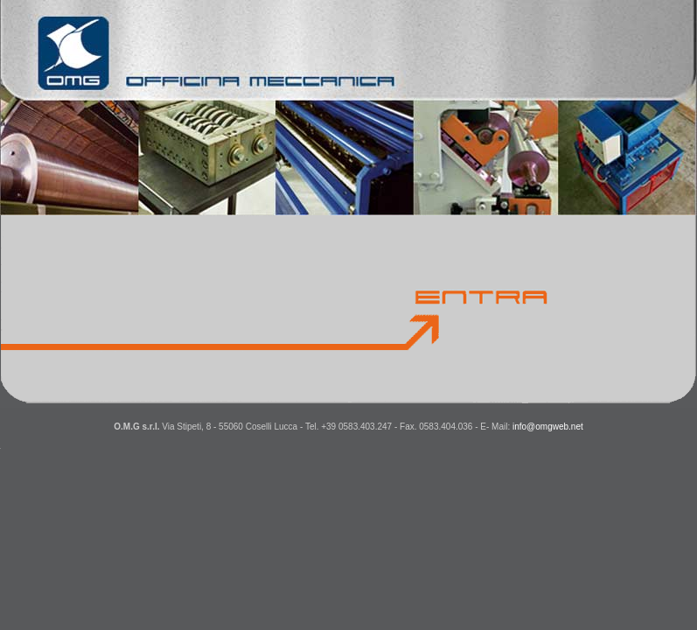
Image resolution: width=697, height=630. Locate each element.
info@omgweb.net (547, 426)
